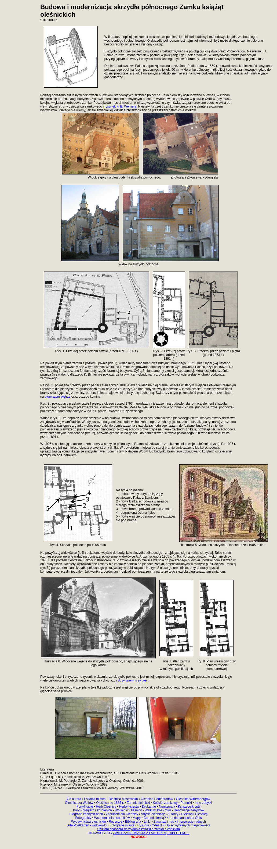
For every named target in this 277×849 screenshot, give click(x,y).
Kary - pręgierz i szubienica (93, 810)
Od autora (75, 799)
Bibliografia (132, 821)
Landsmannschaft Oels (185, 818)
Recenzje (116, 821)
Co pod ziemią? (155, 818)
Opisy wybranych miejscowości (187, 825)
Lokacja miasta (94, 799)
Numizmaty (167, 806)
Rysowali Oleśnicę (193, 814)
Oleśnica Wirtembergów (193, 799)
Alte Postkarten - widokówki (87, 825)
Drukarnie (149, 806)
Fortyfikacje (85, 806)
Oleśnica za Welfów (79, 803)
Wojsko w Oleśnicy (129, 810)
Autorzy (172, 814)
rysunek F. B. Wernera (120, 106)
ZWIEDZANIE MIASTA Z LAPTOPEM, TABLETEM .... (151, 833)
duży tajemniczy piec (133, 680)
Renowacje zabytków (188, 810)
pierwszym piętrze (58, 396)
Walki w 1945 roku (158, 810)
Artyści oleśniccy (153, 814)
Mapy (136, 818)
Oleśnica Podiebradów (157, 799)
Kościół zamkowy (165, 803)
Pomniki (186, 803)
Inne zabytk (203, 803)
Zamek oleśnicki (139, 803)
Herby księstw (129, 806)
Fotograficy (83, 818)
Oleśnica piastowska (123, 799)
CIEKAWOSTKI (99, 833)
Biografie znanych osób (87, 814)
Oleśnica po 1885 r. (110, 803)
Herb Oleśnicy (106, 806)
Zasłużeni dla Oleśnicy (122, 814)
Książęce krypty (189, 806)
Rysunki (143, 825)
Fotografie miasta (122, 825)
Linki (147, 821)
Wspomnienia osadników (112, 818)
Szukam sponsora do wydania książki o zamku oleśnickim (138, 829)
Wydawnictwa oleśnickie (89, 821)
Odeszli (157, 825)
